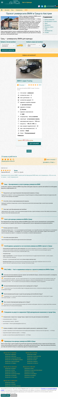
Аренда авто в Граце (29, 377)
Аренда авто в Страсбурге (11, 377)
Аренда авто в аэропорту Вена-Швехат (33, 370)
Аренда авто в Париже (10, 368)
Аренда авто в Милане (32, 358)
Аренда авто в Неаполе (32, 363)
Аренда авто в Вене (29, 368)
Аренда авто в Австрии (29, 366)
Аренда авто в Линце (29, 372)
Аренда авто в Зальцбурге (31, 373)
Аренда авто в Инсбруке (30, 375)
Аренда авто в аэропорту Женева (13, 385)
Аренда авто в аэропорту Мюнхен (13, 358)
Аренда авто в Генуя (32, 359)
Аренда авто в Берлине (10, 354)
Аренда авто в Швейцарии (10, 380)
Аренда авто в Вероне (32, 361)
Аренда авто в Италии (31, 352)
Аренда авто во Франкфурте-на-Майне (14, 359)
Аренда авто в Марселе (10, 372)
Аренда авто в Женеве (10, 384)
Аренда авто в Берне (10, 382)
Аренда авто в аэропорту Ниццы (12, 373)
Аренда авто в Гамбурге (10, 363)
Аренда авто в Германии (10, 352)
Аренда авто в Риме (31, 354)
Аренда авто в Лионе (10, 370)
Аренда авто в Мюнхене (10, 356)
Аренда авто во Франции (10, 366)
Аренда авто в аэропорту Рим (34, 356)
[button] (8, 45)
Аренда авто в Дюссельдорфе (12, 361)
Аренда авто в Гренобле (10, 375)
